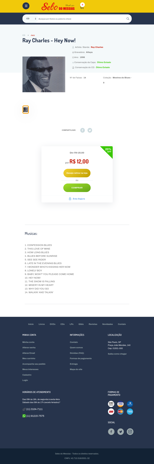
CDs (62, 324)
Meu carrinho (28, 358)
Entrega (74, 364)
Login (25, 380)
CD (23, 35)
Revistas (93, 324)
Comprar (77, 188)
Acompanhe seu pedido (34, 364)
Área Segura (77, 199)
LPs (71, 324)
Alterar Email (28, 353)
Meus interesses (30, 369)
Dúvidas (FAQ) (77, 353)
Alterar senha (29, 347)
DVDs (52, 324)
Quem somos (76, 347)
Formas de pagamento (81, 358)
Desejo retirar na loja (77, 173)
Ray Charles (97, 47)
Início (31, 324)
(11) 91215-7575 (33, 415)
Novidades (107, 324)
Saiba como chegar (117, 354)
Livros (42, 324)
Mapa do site (76, 369)
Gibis (81, 324)
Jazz (33, 35)
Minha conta (28, 342)
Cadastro (26, 375)
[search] (82, 18)
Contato (122, 324)
